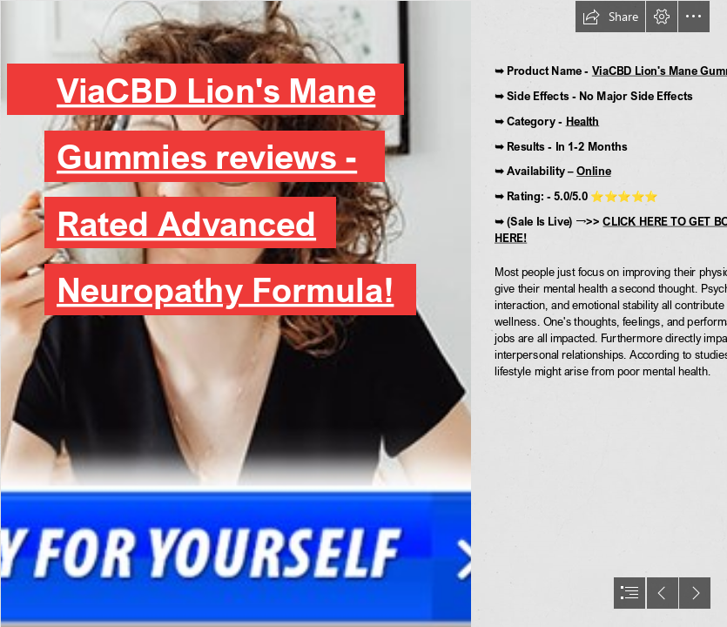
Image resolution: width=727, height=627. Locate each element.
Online (593, 171)
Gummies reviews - (207, 156)
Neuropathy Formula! (225, 289)
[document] (363, 313)
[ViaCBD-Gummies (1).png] (235, 313)
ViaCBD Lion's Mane (216, 89)
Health (583, 120)
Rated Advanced (186, 223)
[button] (610, 16)
